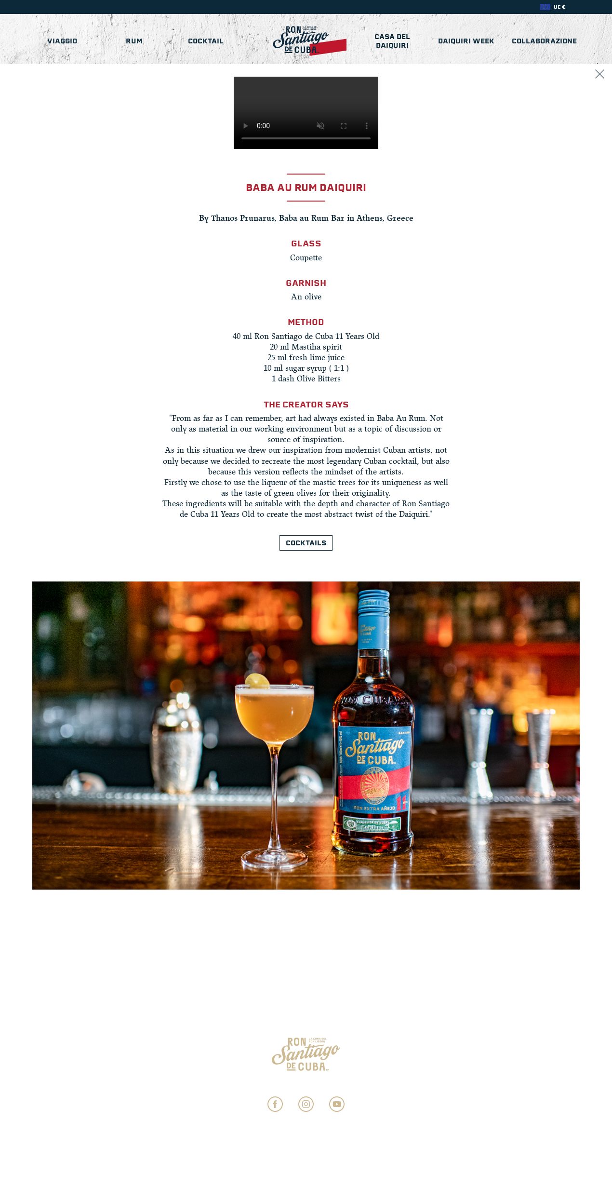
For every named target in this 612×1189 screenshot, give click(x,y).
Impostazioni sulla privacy (306, 1084)
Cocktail (206, 41)
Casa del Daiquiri (392, 41)
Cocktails (306, 543)
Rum (134, 41)
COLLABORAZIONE (544, 41)
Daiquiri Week (466, 41)
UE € (560, 7)
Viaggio (62, 41)
